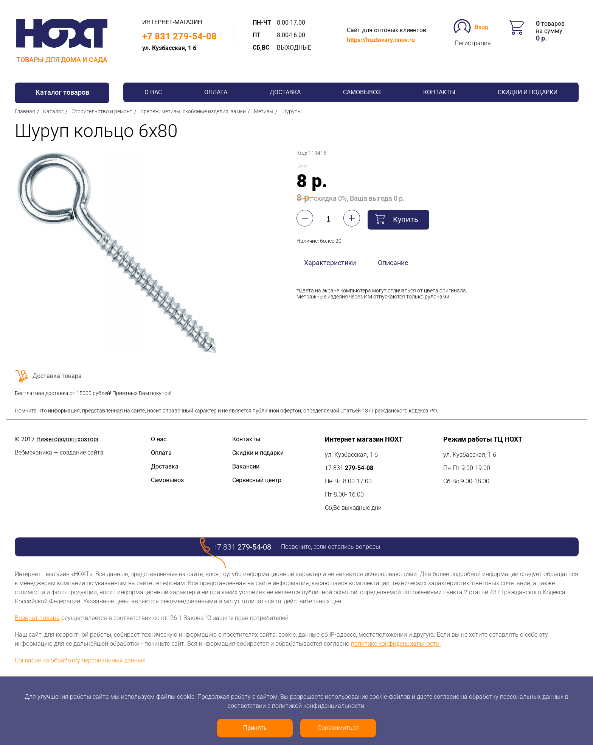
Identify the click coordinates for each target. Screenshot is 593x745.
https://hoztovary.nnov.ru (381, 40)
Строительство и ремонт (101, 111)
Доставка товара (57, 376)
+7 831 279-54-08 (179, 36)
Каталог (53, 111)
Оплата (215, 92)
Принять (255, 728)
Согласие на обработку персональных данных (80, 660)
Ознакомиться (338, 727)
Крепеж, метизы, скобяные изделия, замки (193, 111)
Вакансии (245, 466)
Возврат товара (37, 618)
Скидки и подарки (527, 92)
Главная (25, 111)
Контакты (439, 92)
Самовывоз (362, 92)
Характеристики (330, 263)
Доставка (285, 92)
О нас (153, 92)
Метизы (263, 111)
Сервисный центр (256, 480)
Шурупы (291, 111)
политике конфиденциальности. (396, 643)
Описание (393, 263)
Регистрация (473, 43)
